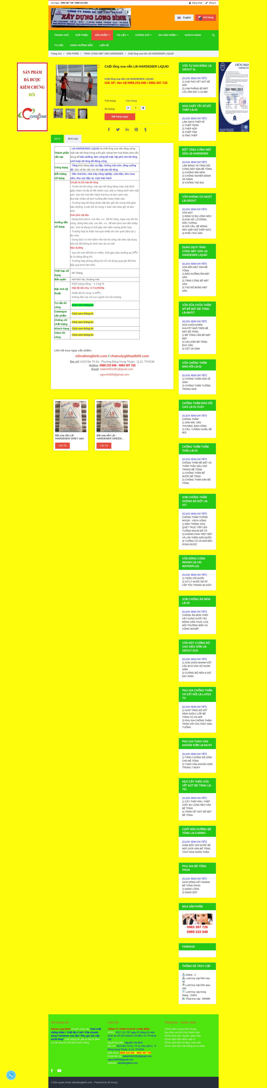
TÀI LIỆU (122, 35)
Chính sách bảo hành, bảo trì (179, 1039)
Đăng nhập (195, 3)
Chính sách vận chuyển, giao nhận (182, 1035)
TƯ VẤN (58, 45)
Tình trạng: (111, 100)
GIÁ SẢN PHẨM (168, 35)
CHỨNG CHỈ (143, 35)
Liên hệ (62, 445)
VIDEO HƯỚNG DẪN (81, 45)
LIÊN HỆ (104, 45)
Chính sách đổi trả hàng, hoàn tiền (182, 1042)
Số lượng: (110, 109)
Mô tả (57, 138)
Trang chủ (57, 53)
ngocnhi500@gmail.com (114, 374)
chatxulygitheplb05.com (129, 356)
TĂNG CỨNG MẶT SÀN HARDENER (105, 53)
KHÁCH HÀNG (193, 35)
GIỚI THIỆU (81, 35)
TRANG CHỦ (61, 35)
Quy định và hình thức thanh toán (182, 1032)
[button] (184, 17)
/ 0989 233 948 (81, 3)
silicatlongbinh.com (91, 356)
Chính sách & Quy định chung (180, 1029)
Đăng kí (211, 3)
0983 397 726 (67, 3)
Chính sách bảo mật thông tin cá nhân (184, 1046)
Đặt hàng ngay (120, 116)
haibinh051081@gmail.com (116, 369)
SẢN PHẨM (74, 53)
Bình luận (73, 138)
